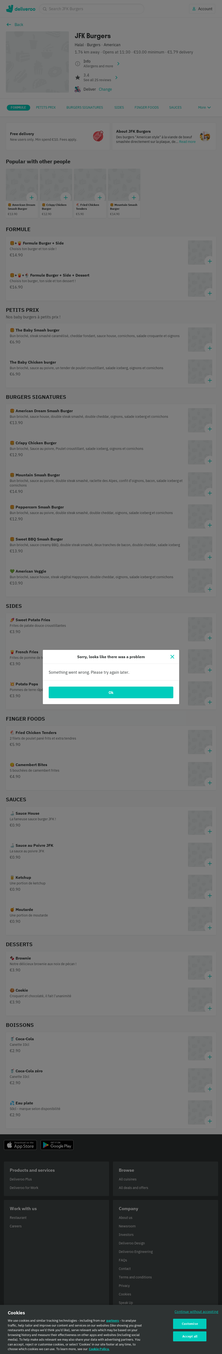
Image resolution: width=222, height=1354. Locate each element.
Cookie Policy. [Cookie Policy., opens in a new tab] (99, 1349)
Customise (190, 1324)
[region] (111, 1329)
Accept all (189, 1336)
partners (112, 1321)
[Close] (172, 657)
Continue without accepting (196, 1311)
